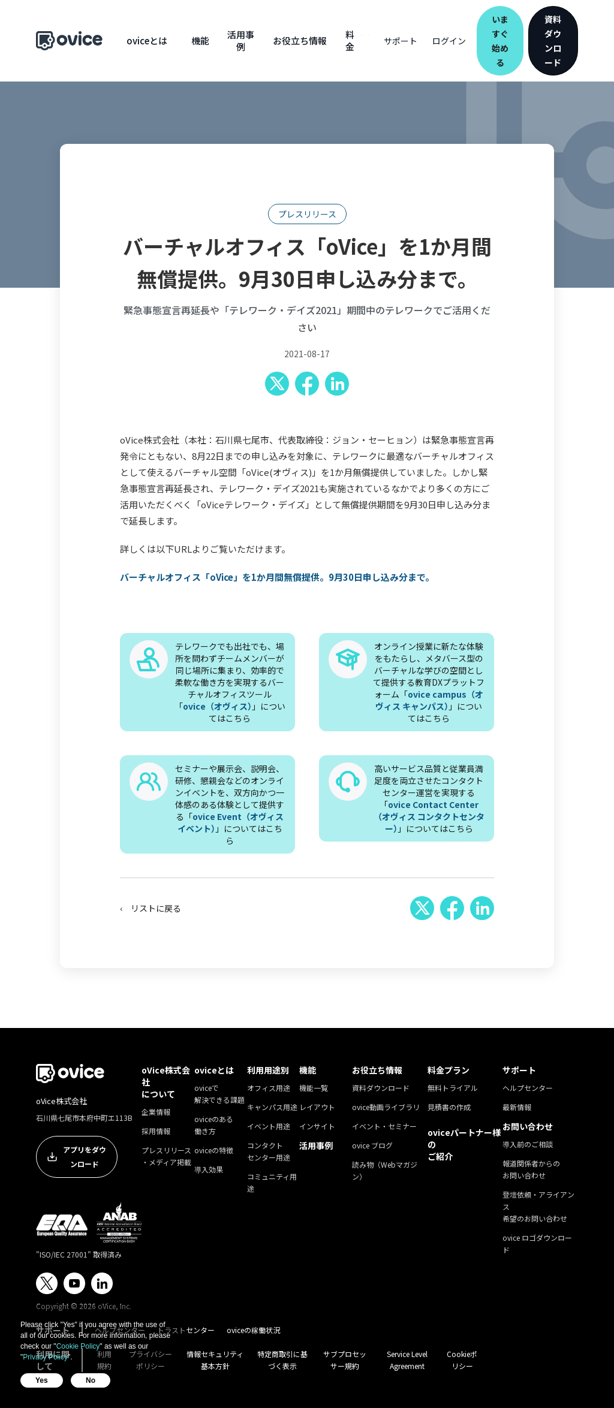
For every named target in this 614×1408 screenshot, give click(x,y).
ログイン (449, 41)
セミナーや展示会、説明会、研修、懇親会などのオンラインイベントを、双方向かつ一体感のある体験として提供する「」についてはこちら (229, 804)
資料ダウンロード (552, 40)
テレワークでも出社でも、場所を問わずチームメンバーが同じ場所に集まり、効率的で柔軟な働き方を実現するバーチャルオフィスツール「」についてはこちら (229, 682)
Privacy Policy (45, 1357)
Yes (41, 1380)
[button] (147, 41)
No (90, 1380)
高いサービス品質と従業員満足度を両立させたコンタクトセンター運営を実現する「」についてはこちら (429, 798)
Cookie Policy (78, 1346)
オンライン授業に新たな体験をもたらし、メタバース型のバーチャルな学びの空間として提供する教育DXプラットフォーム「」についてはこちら (428, 682)
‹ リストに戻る (150, 908)
